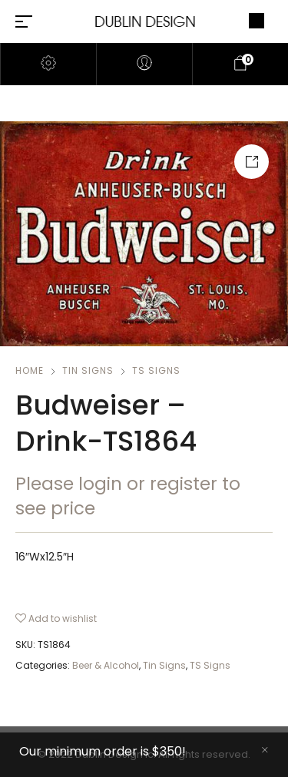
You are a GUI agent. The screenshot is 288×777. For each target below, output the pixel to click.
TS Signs (156, 370)
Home (29, 370)
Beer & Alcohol (105, 665)
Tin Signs (88, 370)
